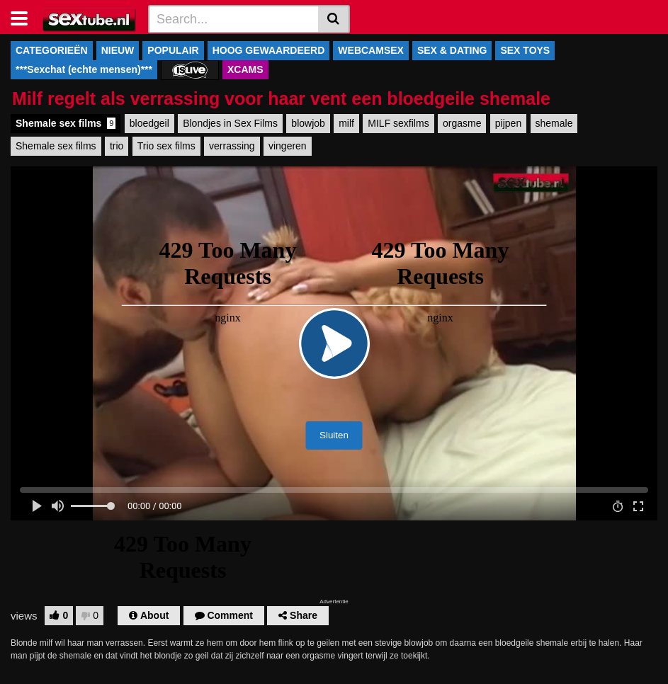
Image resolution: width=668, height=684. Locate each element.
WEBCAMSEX (371, 50)
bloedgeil (149, 123)
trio (116, 146)
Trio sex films (166, 146)
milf (346, 123)
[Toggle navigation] (24, 17)
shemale (554, 123)
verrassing (232, 146)
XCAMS (245, 69)
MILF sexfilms (398, 123)
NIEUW (118, 50)
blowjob (307, 123)
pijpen (508, 123)
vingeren (287, 146)
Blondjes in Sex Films (230, 123)
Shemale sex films (65, 123)
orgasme (462, 123)
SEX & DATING (452, 50)
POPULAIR (172, 50)
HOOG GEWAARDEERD (269, 50)
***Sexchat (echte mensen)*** (84, 69)
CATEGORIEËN (52, 50)
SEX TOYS (525, 50)
